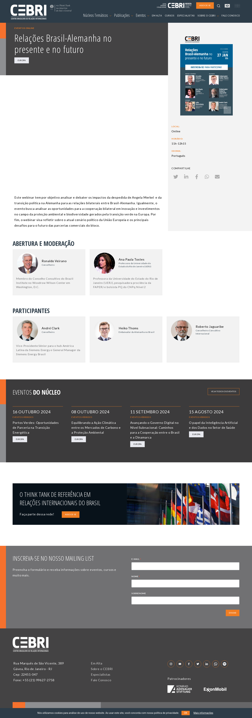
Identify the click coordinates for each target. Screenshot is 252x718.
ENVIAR (232, 612)
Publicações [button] (123, 15)
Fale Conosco (101, 680)
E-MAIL (136, 559)
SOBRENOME (138, 593)
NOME (135, 577)
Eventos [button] (142, 15)
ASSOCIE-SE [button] (205, 5)
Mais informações (203, 713)
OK (185, 713)
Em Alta (96, 663)
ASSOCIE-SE (70, 514)
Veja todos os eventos (223, 391)
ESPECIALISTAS (186, 15)
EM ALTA (157, 15)
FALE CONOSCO (231, 15)
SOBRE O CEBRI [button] (208, 15)
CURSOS (169, 15)
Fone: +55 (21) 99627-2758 (33, 680)
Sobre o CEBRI (102, 669)
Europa (22, 60)
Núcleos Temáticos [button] (97, 15)
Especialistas (101, 674)
